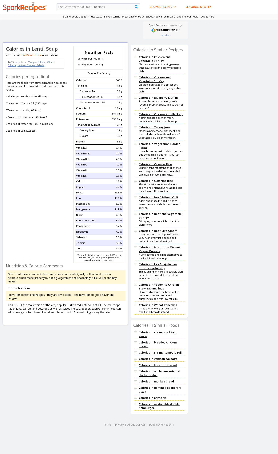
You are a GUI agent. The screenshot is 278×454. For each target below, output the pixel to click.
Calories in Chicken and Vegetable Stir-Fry (155, 59)
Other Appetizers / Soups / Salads (26, 65)
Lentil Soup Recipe (31, 55)
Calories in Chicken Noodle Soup (161, 114)
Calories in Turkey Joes (154, 127)
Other (50, 62)
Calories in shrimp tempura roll (160, 352)
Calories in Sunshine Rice (156, 181)
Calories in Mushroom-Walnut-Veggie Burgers (160, 249)
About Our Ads (136, 424)
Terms (107, 424)
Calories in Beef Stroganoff (158, 231)
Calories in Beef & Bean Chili (158, 197)
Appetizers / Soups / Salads (30, 62)
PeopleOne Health (160, 424)
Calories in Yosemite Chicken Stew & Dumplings (159, 286)
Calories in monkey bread (156, 381)
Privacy (119, 424)
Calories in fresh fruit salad (158, 365)
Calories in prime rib (152, 398)
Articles (165, 35)
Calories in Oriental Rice (155, 164)
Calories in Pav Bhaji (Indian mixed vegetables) (158, 266)
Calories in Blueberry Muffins (158, 97)
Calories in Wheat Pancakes (158, 305)
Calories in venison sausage (158, 359)
